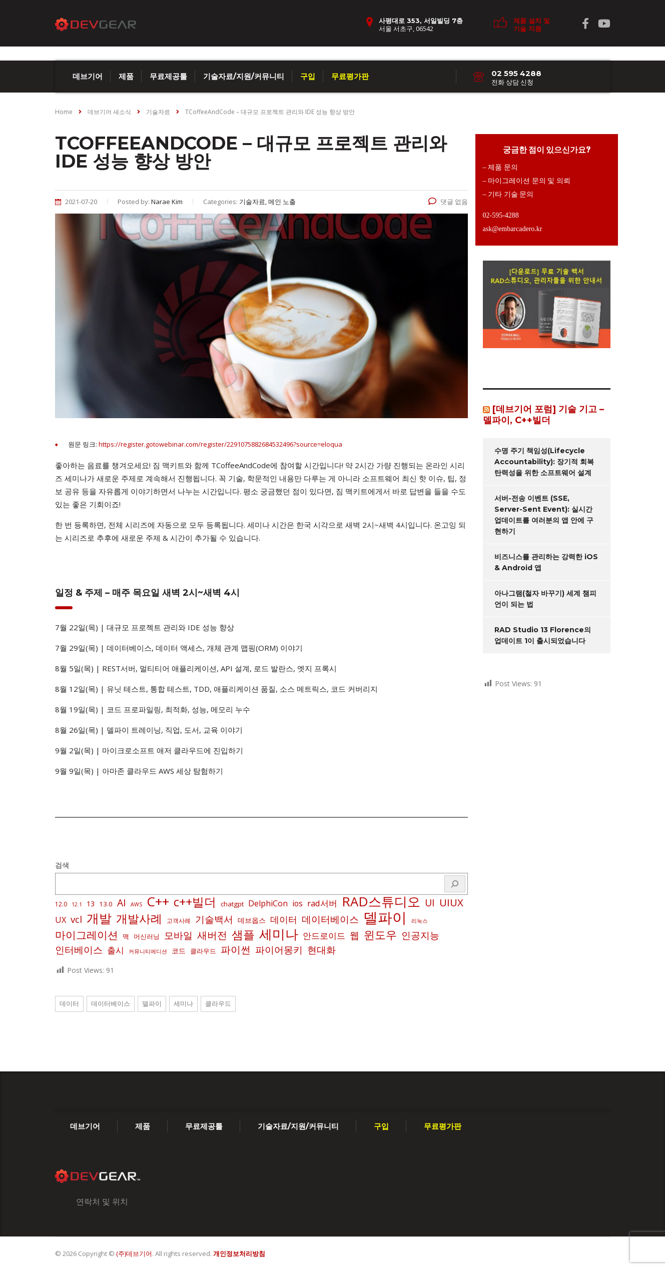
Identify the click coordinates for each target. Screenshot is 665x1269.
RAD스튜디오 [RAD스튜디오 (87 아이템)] (381, 901)
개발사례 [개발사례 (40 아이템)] (139, 918)
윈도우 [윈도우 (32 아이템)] (380, 934)
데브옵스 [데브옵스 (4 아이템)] (252, 920)
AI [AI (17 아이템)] (121, 902)
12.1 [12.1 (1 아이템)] (77, 904)
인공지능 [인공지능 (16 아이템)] (420, 935)
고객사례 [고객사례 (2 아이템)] (179, 920)
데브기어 (88, 76)
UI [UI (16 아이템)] (430, 902)
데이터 (69, 1003)
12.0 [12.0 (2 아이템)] (61, 904)
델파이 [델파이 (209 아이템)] (385, 917)
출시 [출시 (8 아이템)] (115, 950)
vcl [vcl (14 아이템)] (76, 919)
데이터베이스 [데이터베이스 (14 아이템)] (330, 919)
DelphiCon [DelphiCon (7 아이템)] (268, 903)
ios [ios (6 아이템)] (297, 903)
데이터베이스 (110, 1003)
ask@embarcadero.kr (512, 229)
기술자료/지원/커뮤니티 (243, 76)
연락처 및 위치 (102, 1201)
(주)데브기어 (134, 1253)
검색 (62, 865)
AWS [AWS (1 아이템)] (136, 904)
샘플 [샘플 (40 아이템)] (243, 934)
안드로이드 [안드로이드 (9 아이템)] (324, 935)
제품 (126, 76)
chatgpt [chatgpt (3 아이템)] (232, 903)
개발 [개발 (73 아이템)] (99, 917)
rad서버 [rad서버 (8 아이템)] (322, 903)
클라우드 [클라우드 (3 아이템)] (203, 950)
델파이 (152, 1003)
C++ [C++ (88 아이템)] (158, 901)
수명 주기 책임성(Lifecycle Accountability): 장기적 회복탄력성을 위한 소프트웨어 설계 (544, 461)
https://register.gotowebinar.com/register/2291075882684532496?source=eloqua (220, 444)
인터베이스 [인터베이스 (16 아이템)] (79, 949)
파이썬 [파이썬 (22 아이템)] (236, 949)
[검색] (454, 883)
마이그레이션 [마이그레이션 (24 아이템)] (86, 934)
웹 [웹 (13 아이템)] (354, 935)
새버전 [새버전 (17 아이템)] (212, 935)
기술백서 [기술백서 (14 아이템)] (214, 919)
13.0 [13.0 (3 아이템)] (106, 903)
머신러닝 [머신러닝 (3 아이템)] (147, 936)
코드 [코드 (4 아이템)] (179, 950)
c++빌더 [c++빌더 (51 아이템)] (195, 901)
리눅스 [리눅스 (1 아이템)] (419, 920)
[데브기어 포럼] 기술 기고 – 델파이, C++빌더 (543, 415)
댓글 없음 (448, 201)
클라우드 (218, 1003)
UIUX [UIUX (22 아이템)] (451, 902)
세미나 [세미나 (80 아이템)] (278, 933)
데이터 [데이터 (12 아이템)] (283, 919)
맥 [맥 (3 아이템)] (126, 936)
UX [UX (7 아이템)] (60, 919)
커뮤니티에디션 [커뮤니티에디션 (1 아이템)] (148, 951)
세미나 (183, 1003)
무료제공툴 (168, 76)
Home (64, 112)
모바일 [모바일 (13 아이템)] (178, 935)
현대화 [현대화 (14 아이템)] (321, 949)
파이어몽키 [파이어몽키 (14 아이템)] (279, 949)
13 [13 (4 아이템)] (91, 903)
